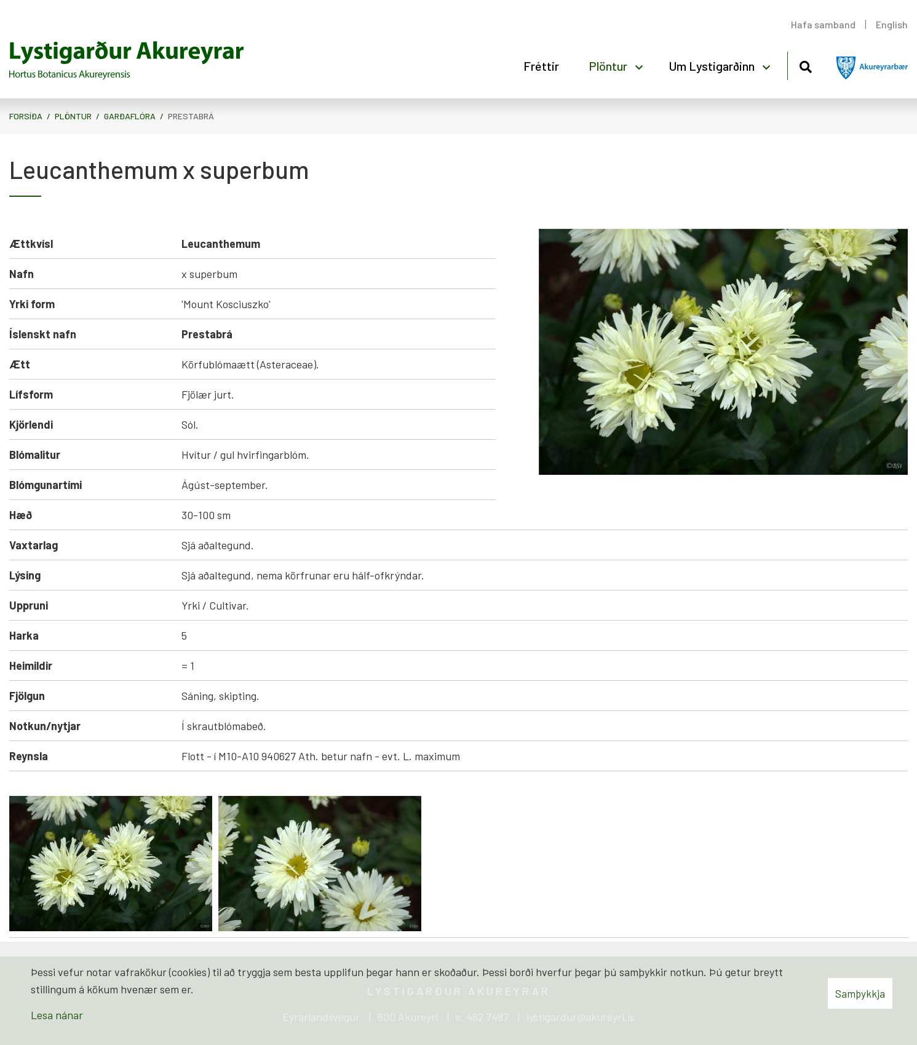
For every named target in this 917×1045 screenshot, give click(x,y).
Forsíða (25, 116)
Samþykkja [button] (860, 993)
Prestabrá (191, 116)
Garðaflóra (130, 116)
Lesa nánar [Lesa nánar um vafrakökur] (57, 1015)
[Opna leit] (805, 65)
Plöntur (73, 116)
